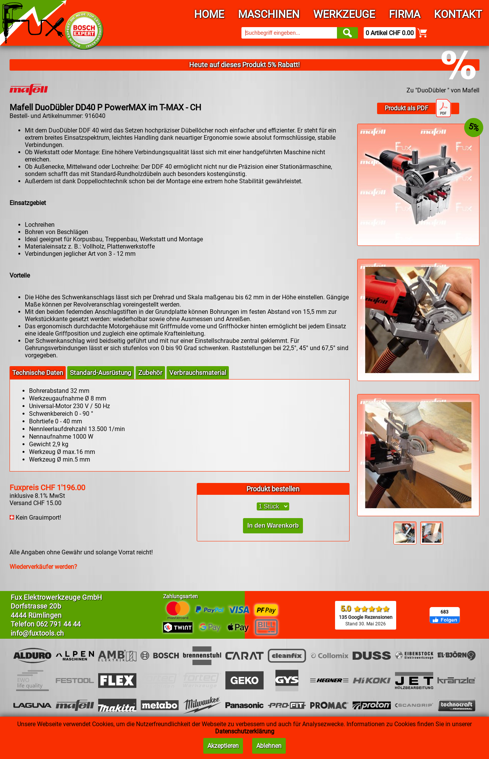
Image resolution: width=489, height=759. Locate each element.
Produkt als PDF (418, 108)
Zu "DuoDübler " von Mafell (442, 90)
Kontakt (458, 14)
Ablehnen (269, 745)
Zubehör (150, 372)
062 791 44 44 (58, 624)
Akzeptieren (223, 745)
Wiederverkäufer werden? (43, 566)
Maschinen (269, 14)
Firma (404, 14)
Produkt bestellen (273, 489)
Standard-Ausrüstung (100, 372)
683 (444, 612)
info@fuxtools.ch (37, 633)
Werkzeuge (344, 14)
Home (209, 14)
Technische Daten (37, 372)
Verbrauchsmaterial (197, 372)
